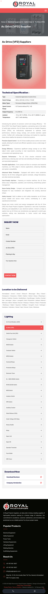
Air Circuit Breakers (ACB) (13, 322)
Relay (7, 430)
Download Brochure (25, 477)
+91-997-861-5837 (11, 563)
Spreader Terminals (11, 447)
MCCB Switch (9, 344)
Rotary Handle (10, 424)
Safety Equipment (8, 536)
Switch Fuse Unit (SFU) (12, 333)
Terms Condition (16, 587)
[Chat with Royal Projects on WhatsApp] (35, 591)
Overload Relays (10, 362)
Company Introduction (25, 482)
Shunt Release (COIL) (11, 413)
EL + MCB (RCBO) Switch (12, 379)
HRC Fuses (9, 459)
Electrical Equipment (15, 22)
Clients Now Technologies (24, 585)
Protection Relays (11, 367)
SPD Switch (9, 402)
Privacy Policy (7, 587)
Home (3, 22)
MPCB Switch (9, 356)
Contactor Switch (10, 350)
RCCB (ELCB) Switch (11, 384)
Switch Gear (28, 22)
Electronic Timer (10, 373)
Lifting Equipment (8, 545)
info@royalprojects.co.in (13, 571)
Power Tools (7, 539)
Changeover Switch (11, 339)
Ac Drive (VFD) (10, 327)
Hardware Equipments (9, 542)
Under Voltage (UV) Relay (12, 419)
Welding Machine (8, 548)
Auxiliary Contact (10, 407)
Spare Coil (9, 436)
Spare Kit (8, 442)
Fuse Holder (9, 453)
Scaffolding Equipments (10, 551)
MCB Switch (9, 390)
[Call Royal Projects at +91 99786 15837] (13, 591)
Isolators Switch (10, 396)
